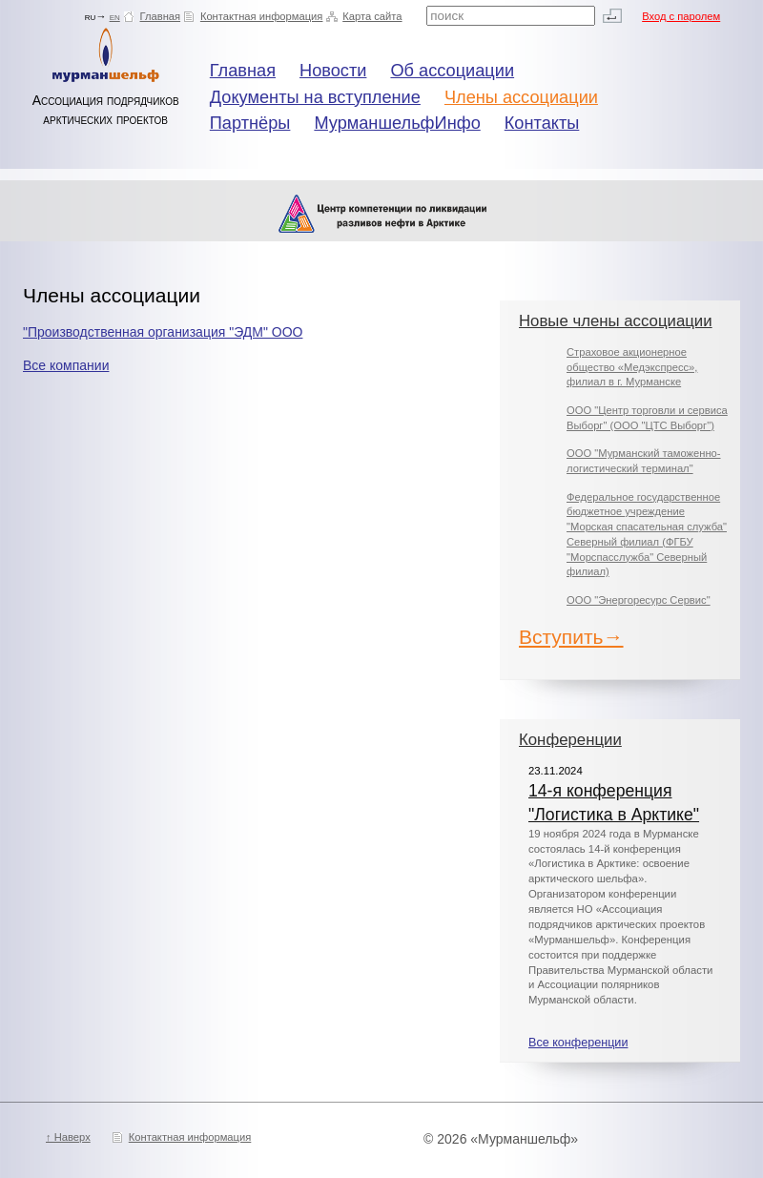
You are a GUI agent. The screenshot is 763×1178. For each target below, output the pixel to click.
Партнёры (250, 123)
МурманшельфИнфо (397, 123)
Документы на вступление (315, 97)
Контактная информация (261, 16)
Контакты (542, 123)
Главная (160, 16)
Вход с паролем (681, 16)
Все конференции (578, 1042)
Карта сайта (372, 16)
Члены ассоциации (521, 97)
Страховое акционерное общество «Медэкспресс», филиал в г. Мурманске (632, 366)
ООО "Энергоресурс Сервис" (639, 600)
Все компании (66, 365)
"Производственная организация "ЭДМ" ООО (162, 332)
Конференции (570, 740)
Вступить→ (571, 637)
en (115, 16)
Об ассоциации (452, 70)
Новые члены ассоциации (615, 321)
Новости (332, 70)
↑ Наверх (68, 1137)
